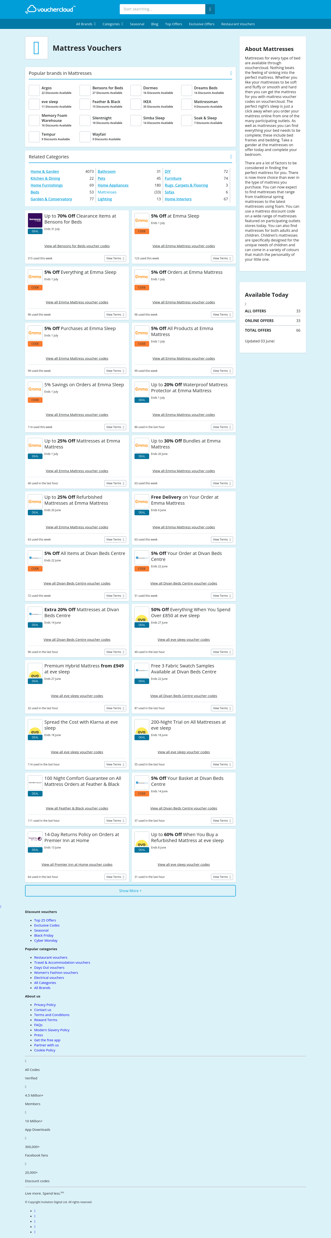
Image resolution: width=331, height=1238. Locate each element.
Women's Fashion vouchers (56, 972)
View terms (114, 258)
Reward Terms (45, 1019)
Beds (35, 192)
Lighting (105, 199)
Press (38, 1035)
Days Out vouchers (49, 967)
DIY (168, 171)
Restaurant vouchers (238, 24)
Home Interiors (178, 199)
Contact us (42, 1009)
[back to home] (50, 9)
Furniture (173, 178)
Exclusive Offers (201, 24)
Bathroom (107, 171)
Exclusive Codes (47, 925)
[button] (86, 24)
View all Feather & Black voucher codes (77, 808)
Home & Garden (45, 171)
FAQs (38, 1024)
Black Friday (43, 935)
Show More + (130, 890)
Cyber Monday (45, 940)
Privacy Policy (45, 1004)
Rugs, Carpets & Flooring (186, 185)
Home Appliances (113, 185)
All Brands (42, 987)
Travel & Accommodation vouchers (62, 962)
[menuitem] (86, 24)
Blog (154, 24)
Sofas (169, 192)
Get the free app (47, 1040)
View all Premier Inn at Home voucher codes (77, 864)
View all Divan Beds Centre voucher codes (77, 583)
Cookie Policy (44, 1050)
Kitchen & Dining (45, 178)
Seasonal (137, 24)
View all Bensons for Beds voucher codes (77, 246)
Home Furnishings (47, 185)
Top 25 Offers (45, 920)
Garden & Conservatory (51, 199)
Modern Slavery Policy (51, 1030)
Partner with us (46, 1045)
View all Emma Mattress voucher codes (184, 246)
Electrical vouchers (49, 977)
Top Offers (173, 24)
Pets (101, 178)
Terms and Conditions (52, 1014)
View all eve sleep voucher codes (184, 639)
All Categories (45, 982)
